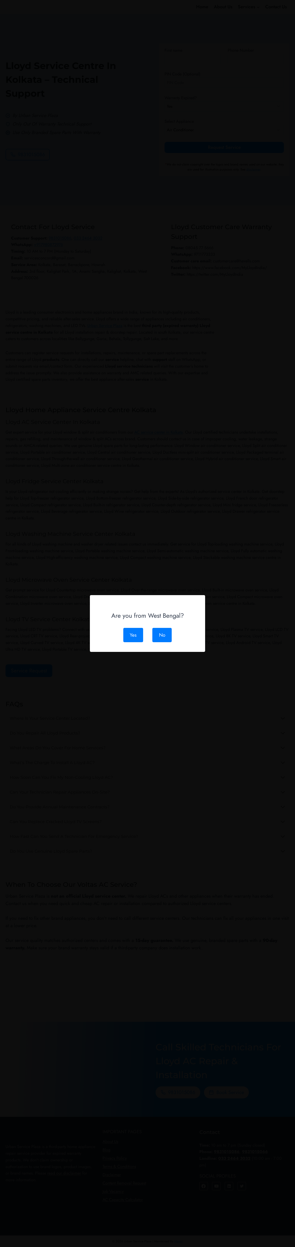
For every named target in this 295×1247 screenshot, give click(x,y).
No (163, 634)
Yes (132, 634)
